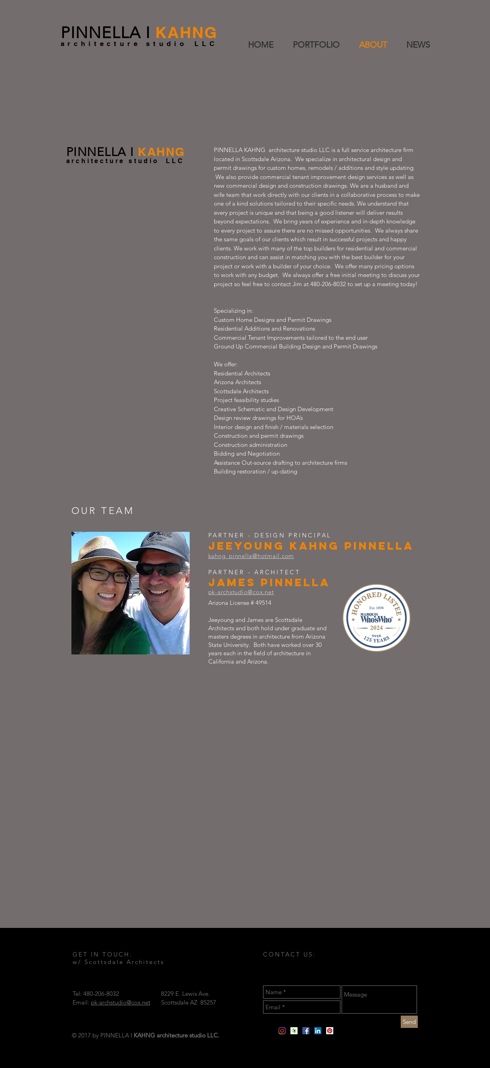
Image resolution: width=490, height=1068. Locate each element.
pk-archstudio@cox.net (120, 1002)
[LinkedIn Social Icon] (317, 1030)
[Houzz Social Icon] (294, 1030)
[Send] (409, 1022)
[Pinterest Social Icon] (329, 1030)
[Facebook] (305, 1030)
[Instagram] (282, 1030)
